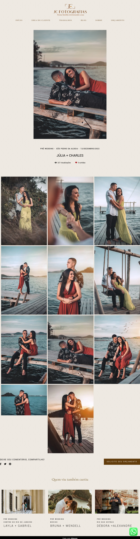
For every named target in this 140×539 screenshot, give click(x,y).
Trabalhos (65, 20)
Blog (84, 20)
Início (19, 20)
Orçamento (117, 20)
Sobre (98, 20)
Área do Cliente (40, 20)
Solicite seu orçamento (122, 461)
